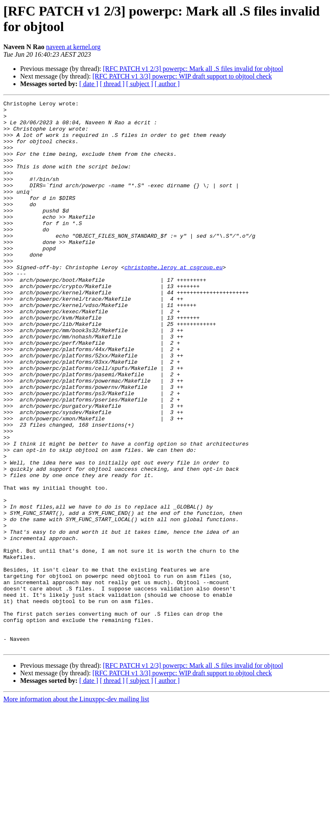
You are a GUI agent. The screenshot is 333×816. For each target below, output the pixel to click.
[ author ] (167, 83)
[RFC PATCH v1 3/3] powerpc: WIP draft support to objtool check (182, 76)
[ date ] (88, 83)
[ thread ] (112, 83)
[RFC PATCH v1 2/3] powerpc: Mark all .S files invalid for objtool (193, 68)
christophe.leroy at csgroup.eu (174, 301)
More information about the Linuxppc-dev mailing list (76, 808)
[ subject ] (139, 83)
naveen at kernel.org (73, 46)
